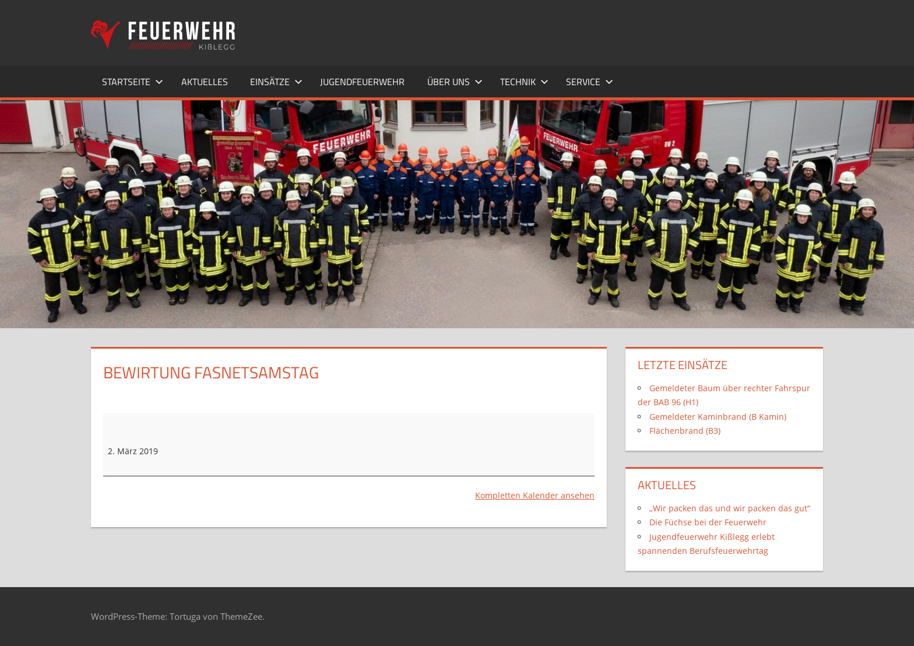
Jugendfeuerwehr (362, 82)
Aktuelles (204, 82)
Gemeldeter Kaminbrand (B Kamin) (717, 416)
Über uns (455, 82)
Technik (524, 82)
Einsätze (276, 82)
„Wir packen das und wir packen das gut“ (729, 508)
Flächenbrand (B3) (684, 430)
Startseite (132, 82)
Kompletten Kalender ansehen (535, 495)
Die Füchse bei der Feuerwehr (708, 522)
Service (589, 82)
